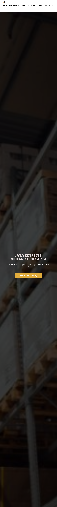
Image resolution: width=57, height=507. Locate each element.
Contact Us (25, 5)
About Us (34, 5)
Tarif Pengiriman (14, 5)
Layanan (4, 5)
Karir (45, 5)
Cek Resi (51, 5)
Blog (40, 5)
